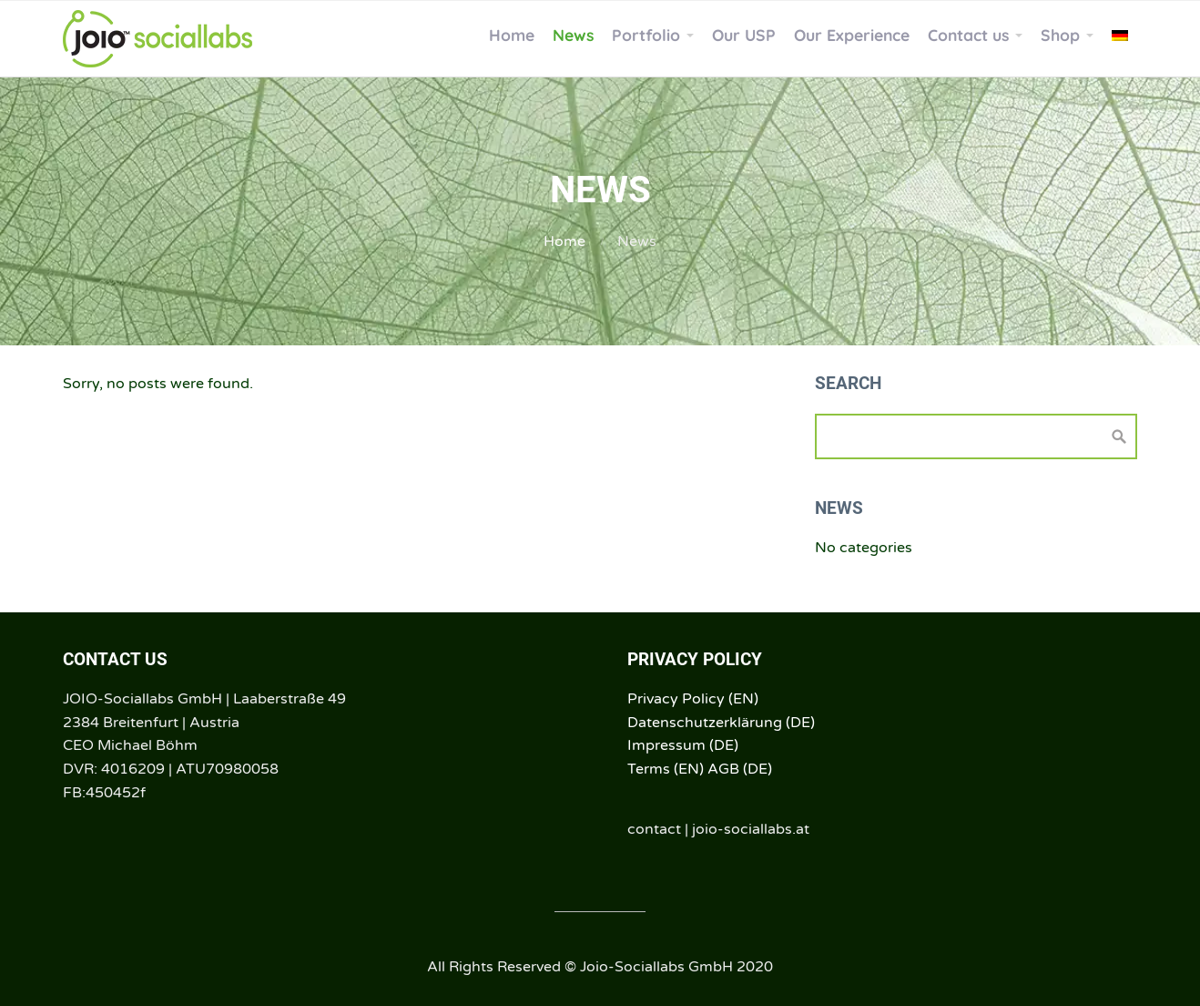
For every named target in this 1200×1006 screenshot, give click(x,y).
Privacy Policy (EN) (692, 699)
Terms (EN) (665, 769)
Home (564, 241)
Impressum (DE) (682, 745)
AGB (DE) (739, 769)
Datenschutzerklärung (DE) (721, 722)
